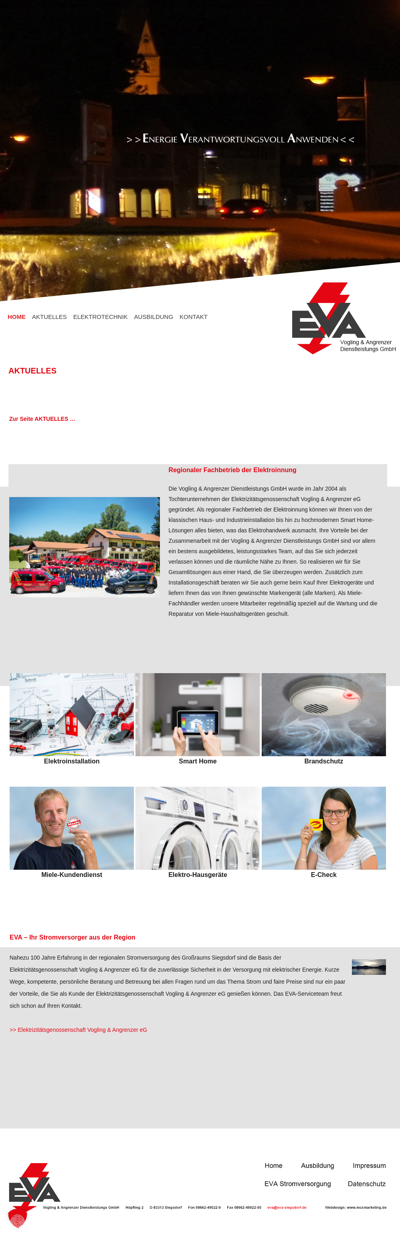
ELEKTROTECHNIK (100, 316)
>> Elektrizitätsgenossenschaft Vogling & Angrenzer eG (78, 1030)
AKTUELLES (49, 316)
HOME (17, 316)
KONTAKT (194, 316)
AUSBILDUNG (154, 316)
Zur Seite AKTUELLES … (42, 419)
